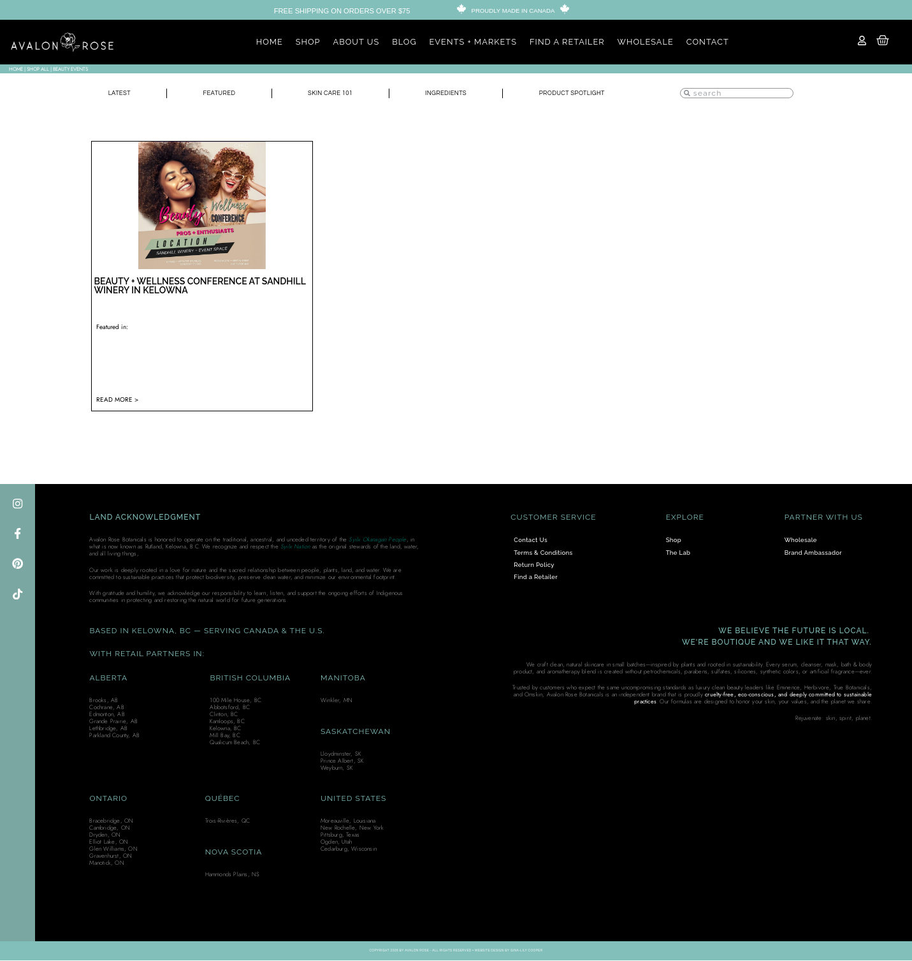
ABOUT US (356, 42)
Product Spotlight (567, 93)
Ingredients (437, 93)
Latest (116, 93)
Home (16, 69)
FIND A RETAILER (567, 42)
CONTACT (707, 42)
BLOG (404, 42)
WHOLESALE (646, 42)
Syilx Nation (295, 547)
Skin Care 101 (320, 93)
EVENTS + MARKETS (473, 42)
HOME (269, 42)
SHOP (308, 42)
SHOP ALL (38, 69)
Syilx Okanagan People (377, 540)
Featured (211, 93)
